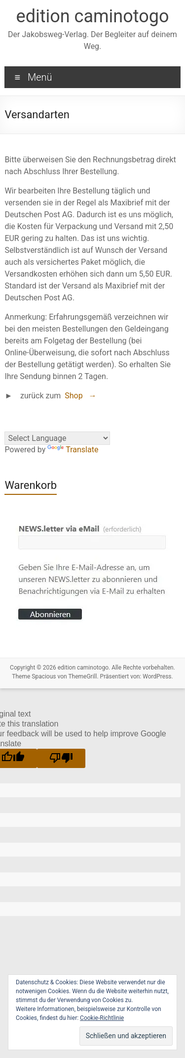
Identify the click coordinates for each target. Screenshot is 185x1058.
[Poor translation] (61, 758)
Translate (72, 449)
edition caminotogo (92, 16)
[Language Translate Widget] (57, 438)
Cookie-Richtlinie (102, 1017)
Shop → (80, 395)
